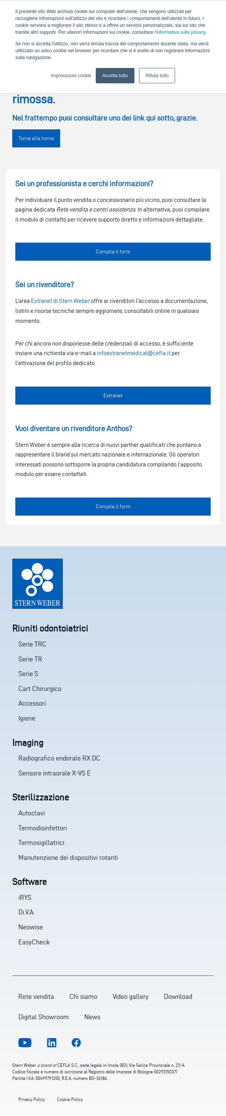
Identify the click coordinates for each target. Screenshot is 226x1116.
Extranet (113, 395)
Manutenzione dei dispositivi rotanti (68, 857)
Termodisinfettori (42, 828)
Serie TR (30, 659)
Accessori (32, 703)
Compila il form (113, 252)
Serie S (28, 673)
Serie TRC (32, 644)
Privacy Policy (31, 1099)
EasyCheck (34, 942)
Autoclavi (31, 813)
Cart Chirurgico (39, 688)
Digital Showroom (43, 1016)
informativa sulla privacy (180, 32)
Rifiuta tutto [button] (157, 75)
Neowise (30, 927)
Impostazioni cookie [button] (71, 75)
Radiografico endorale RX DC (59, 758)
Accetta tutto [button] (115, 75)
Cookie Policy (70, 1099)
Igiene (26, 718)
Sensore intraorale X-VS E (54, 773)
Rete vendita (36, 996)
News (92, 1016)
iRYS (24, 897)
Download (178, 996)
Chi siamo (83, 996)
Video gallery (131, 996)
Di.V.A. (26, 912)
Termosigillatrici (41, 842)
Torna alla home (36, 138)
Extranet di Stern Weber (60, 301)
